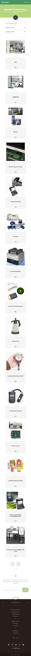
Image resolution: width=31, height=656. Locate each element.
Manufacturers (15, 614)
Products (15, 633)
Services (15, 616)
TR (14, 638)
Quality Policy (15, 612)
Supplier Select (10, 27)
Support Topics (15, 621)
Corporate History (15, 609)
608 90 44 (15, 648)
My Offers (15, 631)
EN (17, 638)
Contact (15, 625)
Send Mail (15, 623)
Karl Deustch (16, 602)
